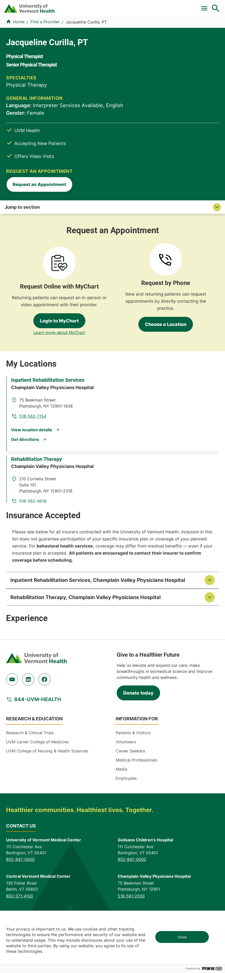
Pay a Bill (25, 5)
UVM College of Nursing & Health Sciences (47, 715)
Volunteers (126, 706)
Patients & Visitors (172, 42)
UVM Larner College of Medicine (37, 706)
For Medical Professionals (90, 5)
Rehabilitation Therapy (40, 420)
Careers (142, 5)
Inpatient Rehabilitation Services (51, 352)
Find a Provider (36, 42)
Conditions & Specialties (88, 42)
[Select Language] (170, 5)
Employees (126, 743)
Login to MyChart (59, 285)
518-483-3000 (132, 897)
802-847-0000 (20, 824)
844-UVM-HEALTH (37, 664)
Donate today (138, 657)
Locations (134, 42)
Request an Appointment (175, 148)
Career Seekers (130, 715)
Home (18, 59)
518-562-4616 (137, 439)
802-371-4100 (19, 860)
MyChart (209, 5)
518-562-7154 (136, 372)
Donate (125, 5)
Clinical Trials (50, 5)
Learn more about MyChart (59, 296)
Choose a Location (165, 288)
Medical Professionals (136, 724)
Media (121, 734)
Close (182, 937)
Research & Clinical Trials (30, 697)
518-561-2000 (131, 860)
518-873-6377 (19, 897)
